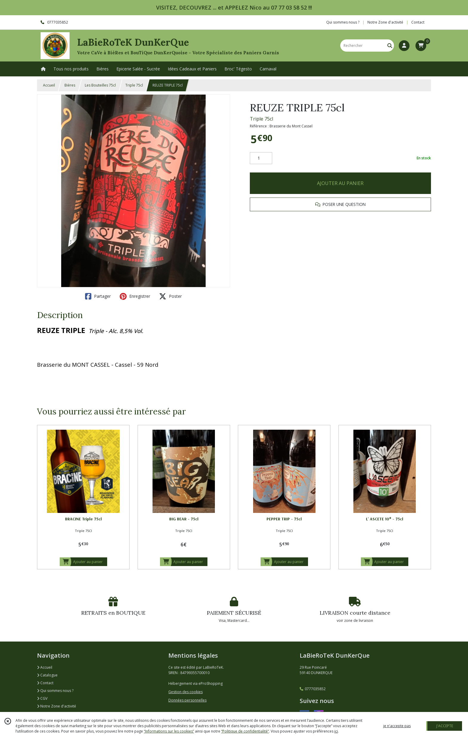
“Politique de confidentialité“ (245, 731)
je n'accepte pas (397, 725)
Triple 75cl (134, 85)
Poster (170, 296)
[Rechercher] (390, 45)
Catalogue (47, 675)
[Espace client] (404, 45)
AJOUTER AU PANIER (340, 183)
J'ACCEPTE (444, 725)
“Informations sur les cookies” (169, 731)
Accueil (49, 85)
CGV (42, 698)
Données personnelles (187, 700)
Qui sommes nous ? (55, 690)
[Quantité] (261, 158)
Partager (98, 296)
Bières (69, 85)
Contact (417, 22)
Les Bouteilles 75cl (100, 85)
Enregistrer (135, 296)
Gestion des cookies (185, 691)
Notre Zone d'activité (56, 706)
